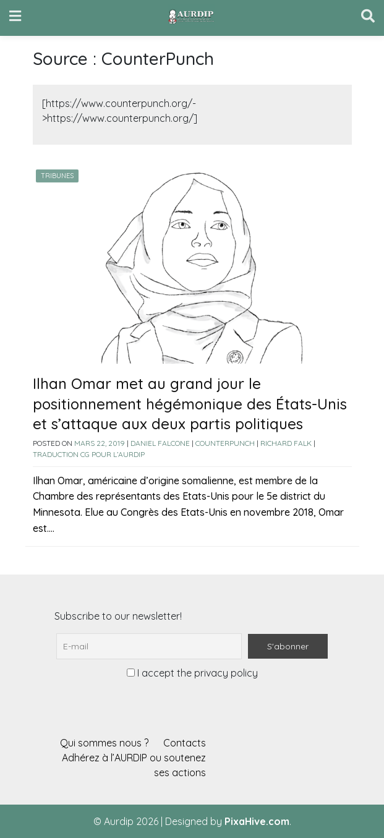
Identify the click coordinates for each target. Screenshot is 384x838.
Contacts (184, 743)
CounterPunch (225, 443)
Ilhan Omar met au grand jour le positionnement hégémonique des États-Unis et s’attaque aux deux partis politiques (190, 403)
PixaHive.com (256, 821)
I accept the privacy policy (192, 673)
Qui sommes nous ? (104, 743)
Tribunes (57, 175)
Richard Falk (286, 443)
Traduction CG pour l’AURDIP (89, 454)
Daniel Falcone (160, 443)
